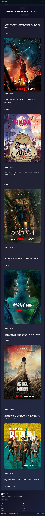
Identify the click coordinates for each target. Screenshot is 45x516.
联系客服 (23, 510)
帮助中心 (23, 505)
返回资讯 (22, 8)
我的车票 (2, 506)
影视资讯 (2, 510)
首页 (2, 4)
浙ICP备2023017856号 (40, 513)
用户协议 (23, 506)
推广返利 (2, 508)
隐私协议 (23, 508)
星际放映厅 (5, 2)
